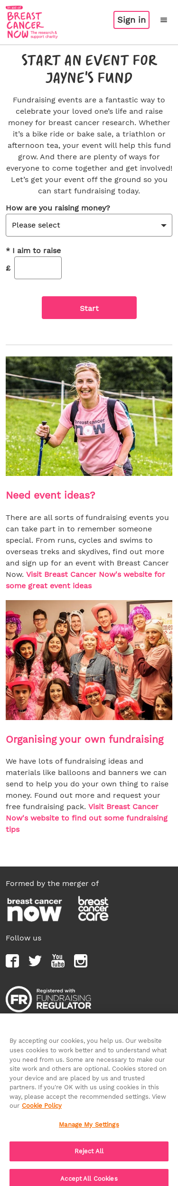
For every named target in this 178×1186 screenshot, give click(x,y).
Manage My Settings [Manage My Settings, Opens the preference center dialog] (89, 1128)
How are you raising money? (58, 207)
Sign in (131, 20)
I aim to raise (33, 251)
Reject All (89, 1155)
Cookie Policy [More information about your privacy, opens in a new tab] (42, 1110)
